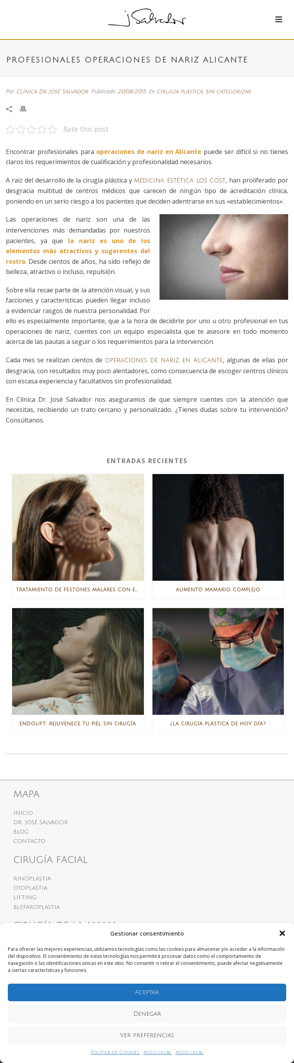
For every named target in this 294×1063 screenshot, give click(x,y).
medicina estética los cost (180, 180)
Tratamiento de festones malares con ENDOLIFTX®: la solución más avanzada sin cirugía (80, 589)
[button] (282, 933)
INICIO (23, 813)
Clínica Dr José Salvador (52, 92)
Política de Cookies (115, 1052)
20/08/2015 (131, 92)
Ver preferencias (147, 1035)
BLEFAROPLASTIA (36, 907)
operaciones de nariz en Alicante (164, 360)
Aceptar (147, 992)
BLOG (21, 832)
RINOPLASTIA (32, 879)
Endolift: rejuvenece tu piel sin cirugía (78, 724)
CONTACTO (29, 841)
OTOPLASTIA (30, 888)
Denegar (147, 1014)
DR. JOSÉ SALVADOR (40, 822)
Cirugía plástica (179, 92)
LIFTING (25, 897)
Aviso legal (157, 1052)
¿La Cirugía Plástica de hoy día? (218, 724)
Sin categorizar (228, 92)
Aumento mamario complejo (218, 589)
